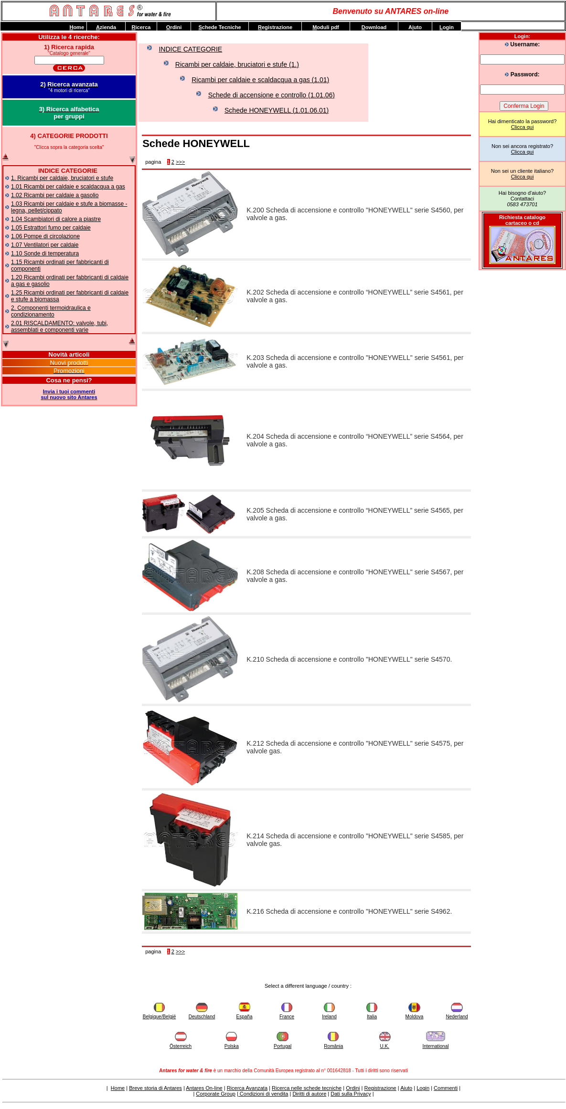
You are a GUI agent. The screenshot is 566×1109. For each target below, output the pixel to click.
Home (118, 1088)
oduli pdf (325, 27)
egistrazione (275, 27)
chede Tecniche (219, 27)
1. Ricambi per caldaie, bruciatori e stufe (62, 178)
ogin (446, 27)
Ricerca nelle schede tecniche (307, 1088)
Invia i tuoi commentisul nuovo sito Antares (69, 394)
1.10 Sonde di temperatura (45, 253)
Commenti (446, 1088)
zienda (106, 27)
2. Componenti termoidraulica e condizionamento (51, 311)
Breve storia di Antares (155, 1088)
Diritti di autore (309, 1094)
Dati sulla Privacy (351, 1094)
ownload (374, 27)
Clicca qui (522, 127)
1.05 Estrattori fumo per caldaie (51, 227)
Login (422, 1088)
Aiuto (406, 1088)
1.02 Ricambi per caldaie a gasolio (54, 195)
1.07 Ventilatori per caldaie (44, 245)
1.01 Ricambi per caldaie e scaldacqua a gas (68, 186)
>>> (180, 162)
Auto (415, 27)
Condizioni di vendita (263, 1094)
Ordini (353, 1088)
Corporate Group (215, 1094)
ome (76, 27)
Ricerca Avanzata (247, 1088)
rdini (174, 27)
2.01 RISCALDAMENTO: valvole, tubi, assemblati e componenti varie (59, 326)
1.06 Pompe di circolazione (45, 236)
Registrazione (380, 1088)
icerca (141, 27)
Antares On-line (204, 1088)
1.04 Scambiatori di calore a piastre (56, 219)
